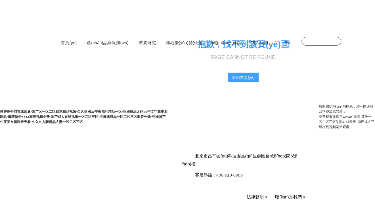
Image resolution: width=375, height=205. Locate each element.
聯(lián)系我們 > (290, 196)
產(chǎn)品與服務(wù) (107, 42)
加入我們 (259, 42)
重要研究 (147, 42)
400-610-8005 (229, 175)
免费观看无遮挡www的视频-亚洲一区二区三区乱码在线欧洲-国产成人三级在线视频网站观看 (346, 122)
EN (287, 42)
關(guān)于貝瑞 (226, 42)
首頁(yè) (69, 42)
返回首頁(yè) (243, 77)
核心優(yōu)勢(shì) (183, 42)
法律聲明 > (257, 196)
